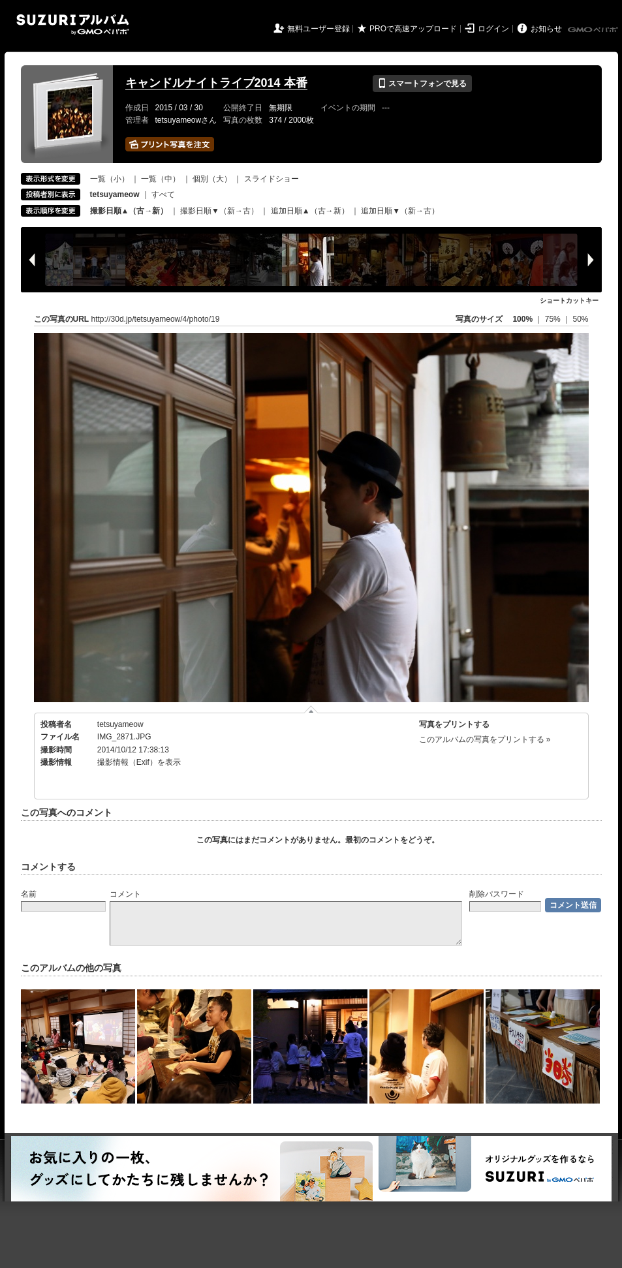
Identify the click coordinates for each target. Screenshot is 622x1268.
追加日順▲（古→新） (310, 210)
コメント (125, 894)
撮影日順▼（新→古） (219, 210)
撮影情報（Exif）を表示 (139, 762)
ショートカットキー (569, 300)
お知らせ (546, 28)
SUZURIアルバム (73, 24)
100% (522, 319)
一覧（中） (160, 178)
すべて (163, 194)
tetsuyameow (120, 724)
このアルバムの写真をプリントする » (485, 739)
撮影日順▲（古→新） (129, 210)
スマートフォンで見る (422, 83)
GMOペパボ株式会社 (594, 30)
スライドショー (271, 178)
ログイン (493, 28)
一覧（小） (109, 178)
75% (554, 319)
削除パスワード (496, 894)
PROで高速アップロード (413, 28)
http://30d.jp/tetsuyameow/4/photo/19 (155, 319)
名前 (29, 894)
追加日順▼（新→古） (400, 210)
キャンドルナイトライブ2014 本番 (216, 82)
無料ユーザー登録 (318, 28)
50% (580, 319)
